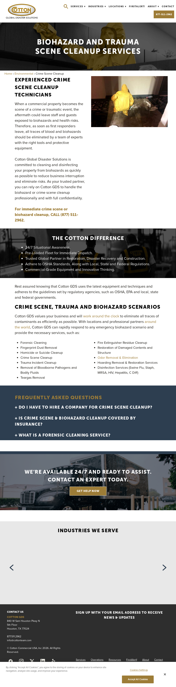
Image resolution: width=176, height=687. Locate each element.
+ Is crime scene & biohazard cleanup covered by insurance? (75, 421)
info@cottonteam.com (19, 640)
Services (78, 6)
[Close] (165, 674)
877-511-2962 (164, 14)
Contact (168, 6)
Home (8, 73)
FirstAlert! (137, 6)
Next (164, 569)
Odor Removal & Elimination (118, 357)
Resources (115, 660)
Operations (97, 660)
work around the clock (101, 316)
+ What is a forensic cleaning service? (63, 435)
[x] (31, 661)
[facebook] (10, 661)
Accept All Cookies (138, 679)
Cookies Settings (139, 670)
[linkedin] (42, 661)
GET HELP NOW (88, 490)
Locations (117, 6)
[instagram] (21, 661)
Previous (11, 569)
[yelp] (53, 661)
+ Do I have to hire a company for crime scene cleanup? (83, 407)
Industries (97, 6)
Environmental (24, 73)
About (153, 6)
